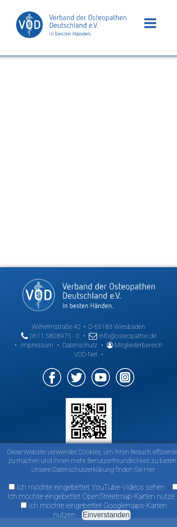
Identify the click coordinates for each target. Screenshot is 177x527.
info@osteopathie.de (122, 336)
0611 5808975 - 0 (50, 336)
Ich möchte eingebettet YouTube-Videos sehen (87, 487)
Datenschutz (80, 345)
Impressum (36, 345)
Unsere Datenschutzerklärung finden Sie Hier (93, 469)
